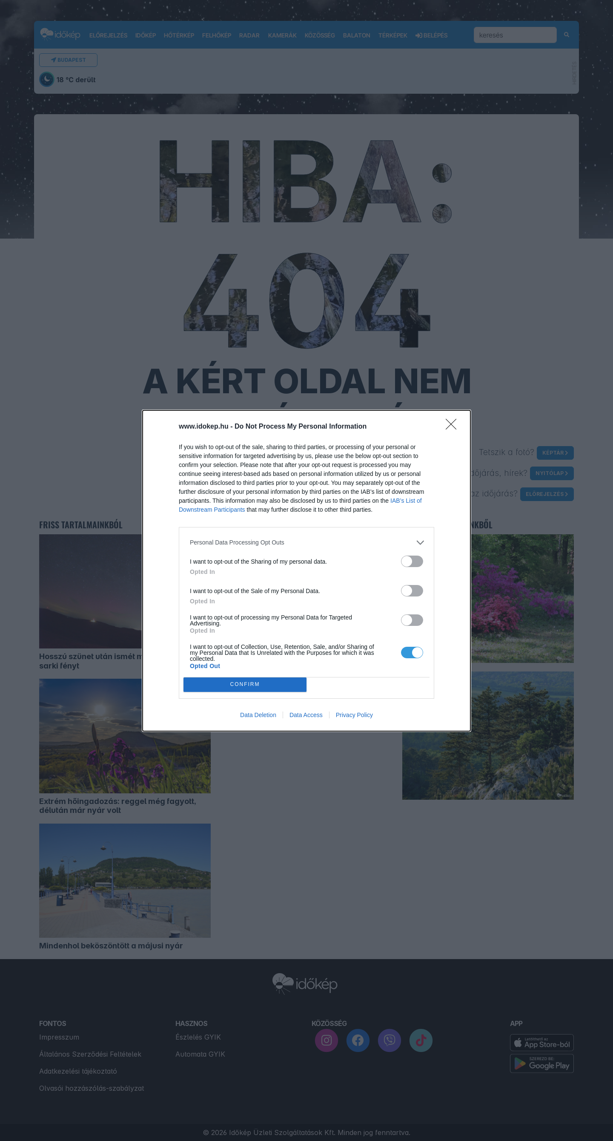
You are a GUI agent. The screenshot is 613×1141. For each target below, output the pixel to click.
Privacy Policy (354, 715)
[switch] (412, 561)
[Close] (454, 427)
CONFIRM (245, 684)
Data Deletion (258, 715)
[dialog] (306, 570)
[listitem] (306, 542)
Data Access (306, 715)
